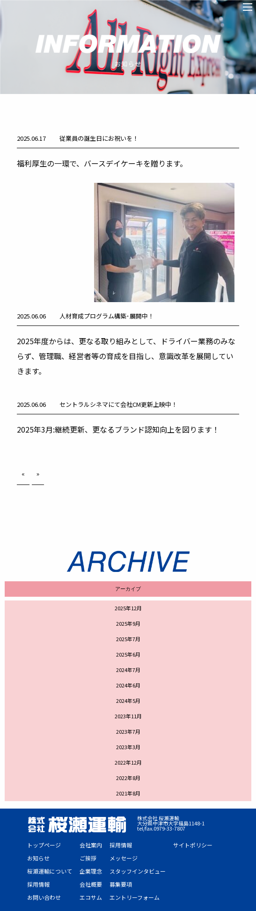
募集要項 (121, 884)
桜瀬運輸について (49, 871)
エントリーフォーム (135, 897)
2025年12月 (128, 608)
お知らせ (38, 858)
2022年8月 (128, 777)
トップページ (44, 845)
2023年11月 (128, 716)
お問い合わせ (44, 897)
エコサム (91, 897)
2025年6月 (128, 654)
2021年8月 (128, 793)
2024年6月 (128, 685)
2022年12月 (128, 762)
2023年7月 (128, 731)
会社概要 (91, 884)
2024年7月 (128, 669)
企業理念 (91, 871)
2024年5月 (128, 700)
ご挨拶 (88, 858)
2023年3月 (128, 747)
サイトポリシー (192, 845)
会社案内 (91, 845)
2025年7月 (128, 639)
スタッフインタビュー (138, 871)
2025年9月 (128, 623)
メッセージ (124, 858)
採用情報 (38, 884)
